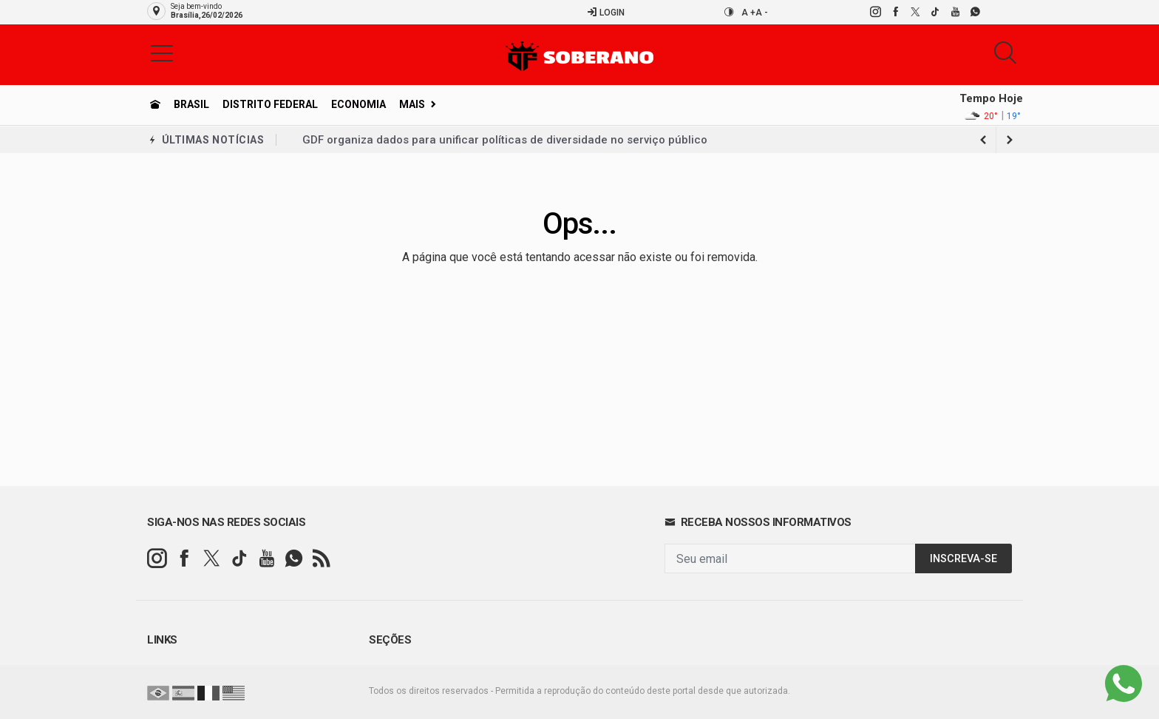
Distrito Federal (270, 104)
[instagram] (875, 12)
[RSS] (321, 559)
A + (748, 12)
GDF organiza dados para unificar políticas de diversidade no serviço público (504, 139)
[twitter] (915, 12)
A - (761, 12)
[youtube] (954, 12)
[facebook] (895, 12)
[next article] (983, 139)
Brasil (191, 104)
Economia (358, 104)
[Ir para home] (155, 104)
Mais (412, 104)
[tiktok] (934, 12)
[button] (162, 52)
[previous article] (1009, 139)
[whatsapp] (974, 12)
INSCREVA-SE (963, 559)
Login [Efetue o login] (606, 12)
